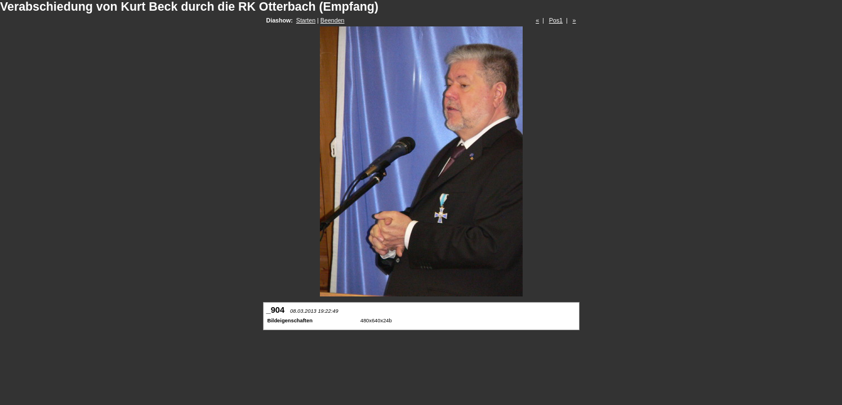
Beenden (332, 20)
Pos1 (556, 20)
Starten (305, 20)
